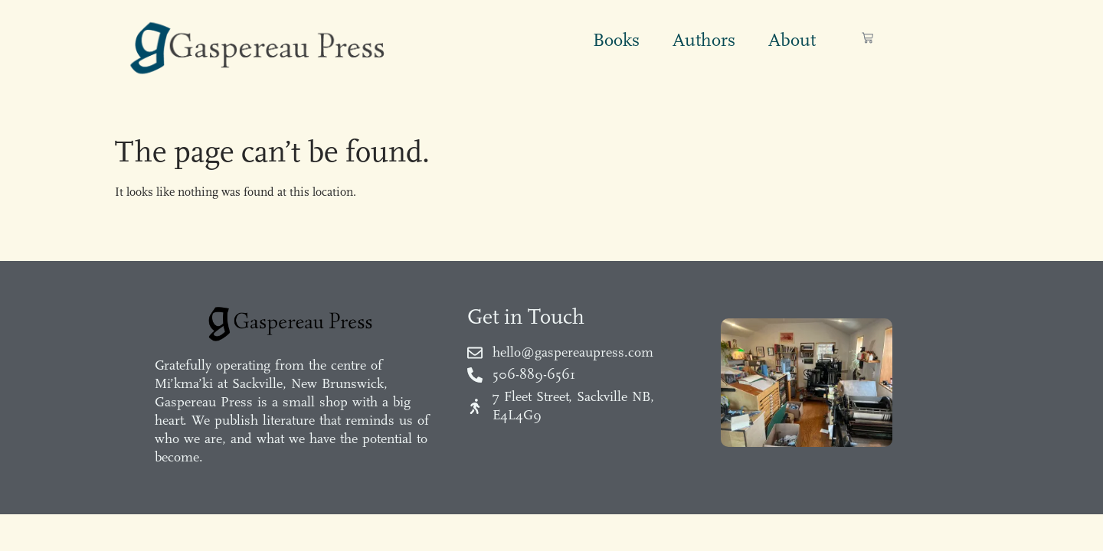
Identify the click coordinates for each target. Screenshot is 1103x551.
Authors (704, 40)
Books (616, 40)
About (792, 40)
